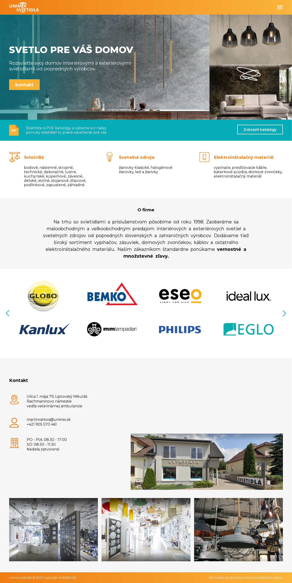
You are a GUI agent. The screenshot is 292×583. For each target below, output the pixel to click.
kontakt (24, 84)
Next (284, 313)
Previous (8, 313)
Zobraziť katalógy (259, 129)
